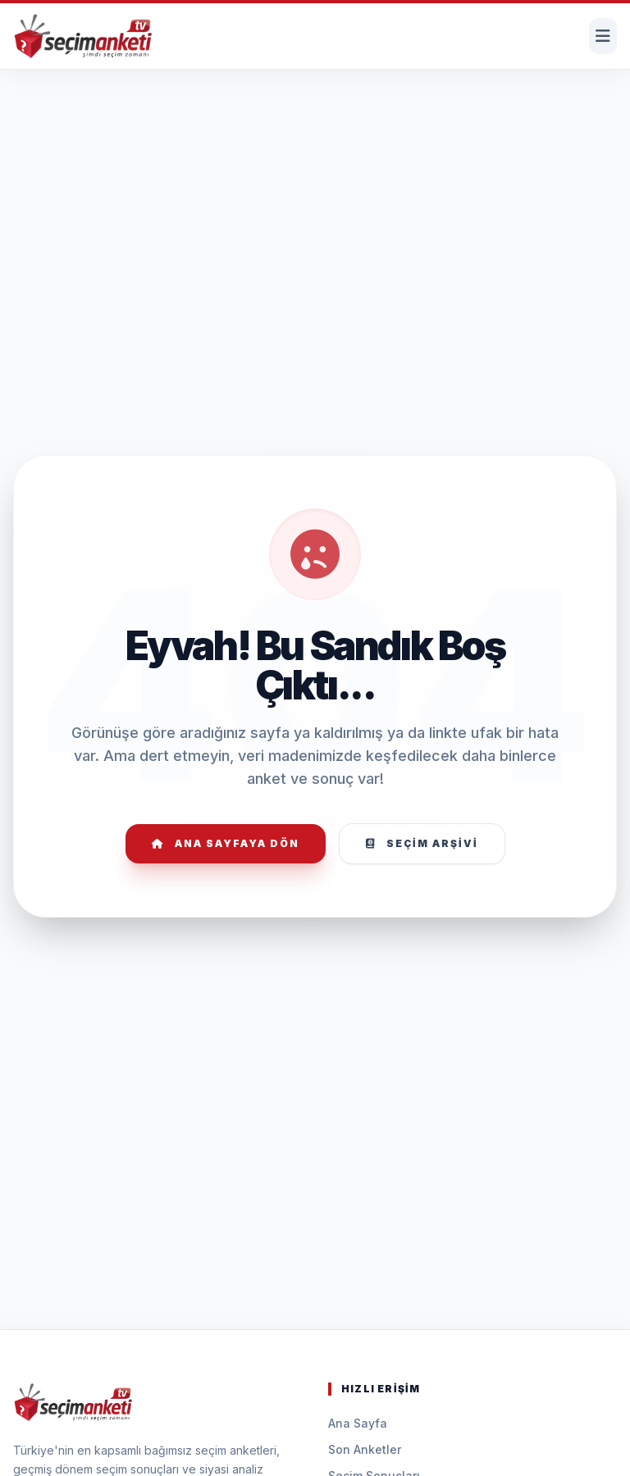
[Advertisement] (315, 120)
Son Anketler (364, 1449)
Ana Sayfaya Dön (225, 843)
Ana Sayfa (357, 1423)
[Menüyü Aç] (603, 36)
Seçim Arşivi (422, 843)
